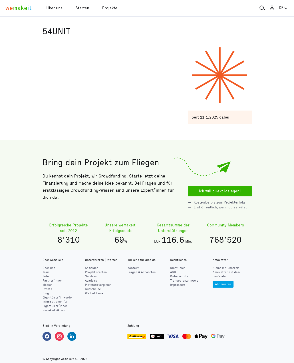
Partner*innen (52, 280)
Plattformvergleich (98, 285)
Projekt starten (96, 272)
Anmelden (91, 268)
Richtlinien (177, 268)
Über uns (48, 268)
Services (91, 276)
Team (45, 272)
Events (47, 289)
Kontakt (133, 268)
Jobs (45, 276)
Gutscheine (93, 289)
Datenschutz (179, 276)
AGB (173, 272)
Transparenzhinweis (184, 280)
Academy (91, 280)
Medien (47, 285)
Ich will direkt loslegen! (220, 191)
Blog (45, 293)
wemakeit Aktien (53, 310)
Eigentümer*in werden (57, 297)
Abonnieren (223, 284)
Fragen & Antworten (141, 272)
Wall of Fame (94, 293)
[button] (262, 8)
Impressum (177, 285)
